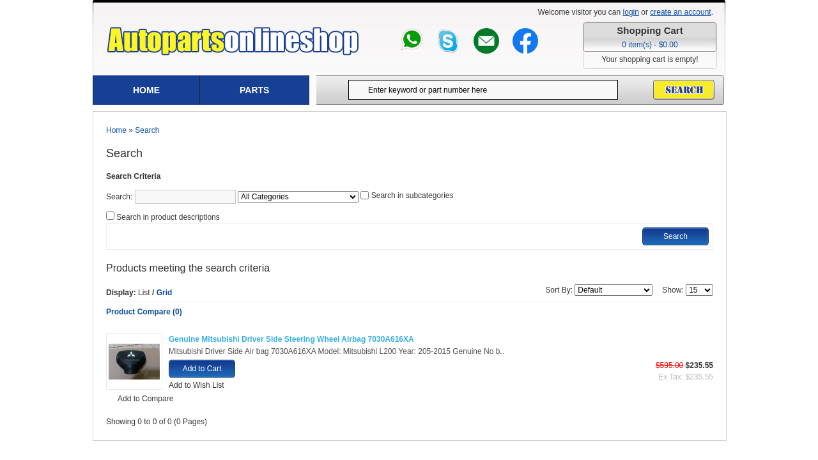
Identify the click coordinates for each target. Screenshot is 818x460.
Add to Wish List (196, 385)
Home (146, 90)
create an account (680, 12)
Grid (165, 292)
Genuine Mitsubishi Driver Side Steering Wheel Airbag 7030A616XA (291, 339)
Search (147, 130)
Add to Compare (145, 398)
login (631, 12)
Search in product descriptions (167, 217)
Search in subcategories (412, 195)
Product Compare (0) (144, 311)
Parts (254, 90)
